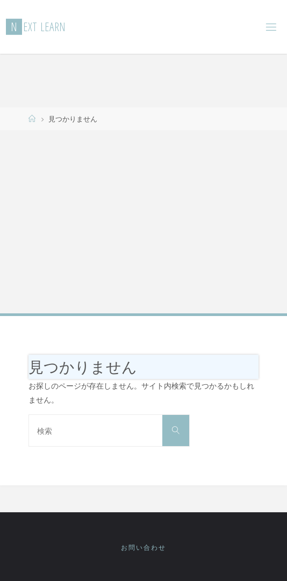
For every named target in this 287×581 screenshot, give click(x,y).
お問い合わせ (143, 547)
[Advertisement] (143, 221)
